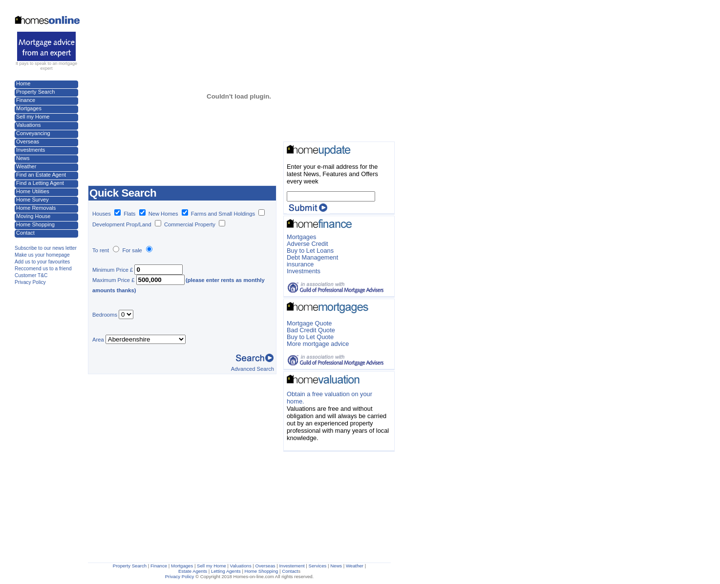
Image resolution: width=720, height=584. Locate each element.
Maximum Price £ (113, 280)
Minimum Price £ (112, 270)
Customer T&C (31, 275)
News (23, 158)
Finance (25, 100)
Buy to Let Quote (310, 337)
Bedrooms (104, 315)
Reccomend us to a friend (43, 268)
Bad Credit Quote (311, 330)
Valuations (28, 125)
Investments (30, 150)
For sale (132, 250)
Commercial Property (189, 224)
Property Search (35, 92)
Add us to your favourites (42, 261)
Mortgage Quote (309, 323)
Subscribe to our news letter (46, 248)
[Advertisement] (202, 23)
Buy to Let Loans (310, 250)
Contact (25, 233)
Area (98, 339)
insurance (300, 264)
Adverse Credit (307, 243)
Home (23, 83)
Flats (134, 214)
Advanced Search (252, 369)
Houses (106, 214)
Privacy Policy (30, 282)
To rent (100, 250)
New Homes (163, 214)
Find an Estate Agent (41, 175)
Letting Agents (226, 571)
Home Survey (32, 199)
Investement (291, 565)
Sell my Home (32, 117)
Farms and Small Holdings (223, 214)
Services (318, 565)
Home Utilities (32, 191)
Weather (26, 166)
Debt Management (312, 257)
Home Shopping (35, 224)
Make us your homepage (42, 255)
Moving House (33, 216)
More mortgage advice (318, 343)
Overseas (27, 141)
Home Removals (36, 208)
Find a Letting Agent (40, 183)
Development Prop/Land (121, 224)
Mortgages (29, 108)
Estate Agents (192, 571)
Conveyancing (33, 133)
